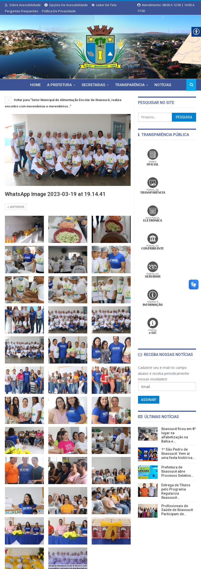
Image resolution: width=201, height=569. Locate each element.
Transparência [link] (121, 85)
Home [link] (24, 85)
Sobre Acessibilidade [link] (23, 5)
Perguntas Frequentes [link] (21, 11)
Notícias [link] (155, 85)
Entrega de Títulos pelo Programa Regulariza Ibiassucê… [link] (175, 491)
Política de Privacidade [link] (59, 11)
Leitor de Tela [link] (103, 5)
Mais (174, 85)
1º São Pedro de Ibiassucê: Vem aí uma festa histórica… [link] (178, 453)
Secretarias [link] (84, 85)
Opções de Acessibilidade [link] (66, 5)
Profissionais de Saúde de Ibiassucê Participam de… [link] (177, 510)
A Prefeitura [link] (49, 85)
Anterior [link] (15, 206)
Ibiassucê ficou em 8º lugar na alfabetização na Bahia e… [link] (178, 435)
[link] (100, 46)
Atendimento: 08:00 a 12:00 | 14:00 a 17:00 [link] (165, 5)
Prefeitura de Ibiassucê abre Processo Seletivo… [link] (177, 471)
